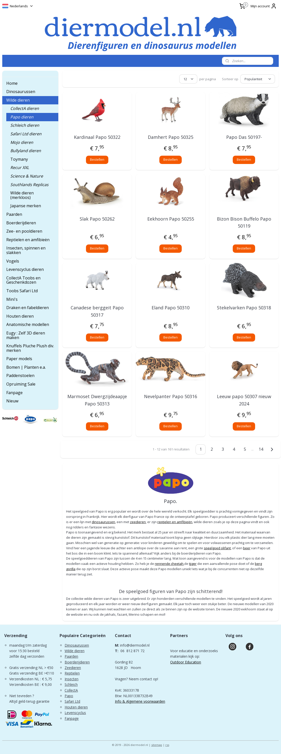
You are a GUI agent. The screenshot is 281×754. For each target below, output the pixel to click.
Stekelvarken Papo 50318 (244, 308)
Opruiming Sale (20, 384)
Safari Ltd (72, 701)
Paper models (19, 358)
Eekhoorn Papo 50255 (170, 219)
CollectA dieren (24, 108)
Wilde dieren (18, 100)
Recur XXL (19, 167)
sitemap (156, 745)
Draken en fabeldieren (27, 307)
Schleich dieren (24, 125)
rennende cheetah (169, 563)
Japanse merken (25, 205)
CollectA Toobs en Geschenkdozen (23, 280)
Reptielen (72, 673)
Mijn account (264, 6)
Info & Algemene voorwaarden (140, 701)
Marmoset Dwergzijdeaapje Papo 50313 (97, 400)
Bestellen (97, 159)
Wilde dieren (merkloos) (22, 195)
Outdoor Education (185, 662)
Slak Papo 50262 (97, 219)
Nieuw (12, 401)
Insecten (71, 679)
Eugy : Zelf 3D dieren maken (25, 335)
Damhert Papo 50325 (170, 137)
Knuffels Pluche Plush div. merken (30, 348)
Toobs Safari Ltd (22, 291)
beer (246, 548)
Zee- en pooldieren (24, 231)
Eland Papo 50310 (171, 308)
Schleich (71, 684)
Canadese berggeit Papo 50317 (97, 311)
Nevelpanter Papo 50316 (170, 396)
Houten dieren (20, 316)
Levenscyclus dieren (25, 269)
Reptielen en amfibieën (28, 239)
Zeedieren (73, 667)
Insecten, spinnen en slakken (25, 250)
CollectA (71, 690)
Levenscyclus (75, 712)
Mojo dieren (21, 142)
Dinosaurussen (20, 91)
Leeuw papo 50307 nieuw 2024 (244, 400)
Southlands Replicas (29, 184)
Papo (69, 695)
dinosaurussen (103, 522)
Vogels (12, 261)
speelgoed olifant (217, 548)
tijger (193, 563)
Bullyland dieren (25, 150)
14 (261, 449)
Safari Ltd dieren (25, 134)
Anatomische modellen (27, 324)
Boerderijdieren (21, 223)
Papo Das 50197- (244, 137)
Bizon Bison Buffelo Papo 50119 (244, 222)
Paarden (14, 214)
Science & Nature (26, 176)
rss (167, 745)
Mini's (12, 299)
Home (12, 83)
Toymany (19, 159)
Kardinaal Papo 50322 (97, 137)
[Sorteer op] (258, 79)
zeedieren (138, 522)
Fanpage (14, 392)
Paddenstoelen (20, 375)
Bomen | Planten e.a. (26, 367)
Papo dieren (21, 117)
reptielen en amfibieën (174, 522)
